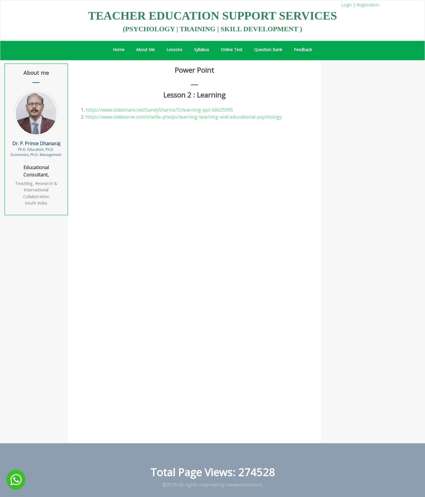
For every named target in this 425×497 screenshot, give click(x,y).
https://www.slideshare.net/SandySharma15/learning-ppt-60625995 (159, 110)
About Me (145, 49)
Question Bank (268, 49)
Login (346, 5)
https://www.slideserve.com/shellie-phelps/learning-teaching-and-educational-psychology (184, 117)
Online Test (231, 49)
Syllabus (201, 49)
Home (118, 49)
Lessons (174, 49)
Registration (367, 5)
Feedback (303, 49)
